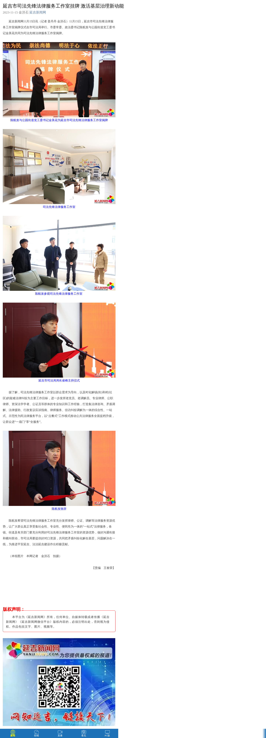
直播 (60, 735)
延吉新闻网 (37, 12)
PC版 (107, 735)
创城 (36, 735)
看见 (83, 735)
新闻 (12, 735)
